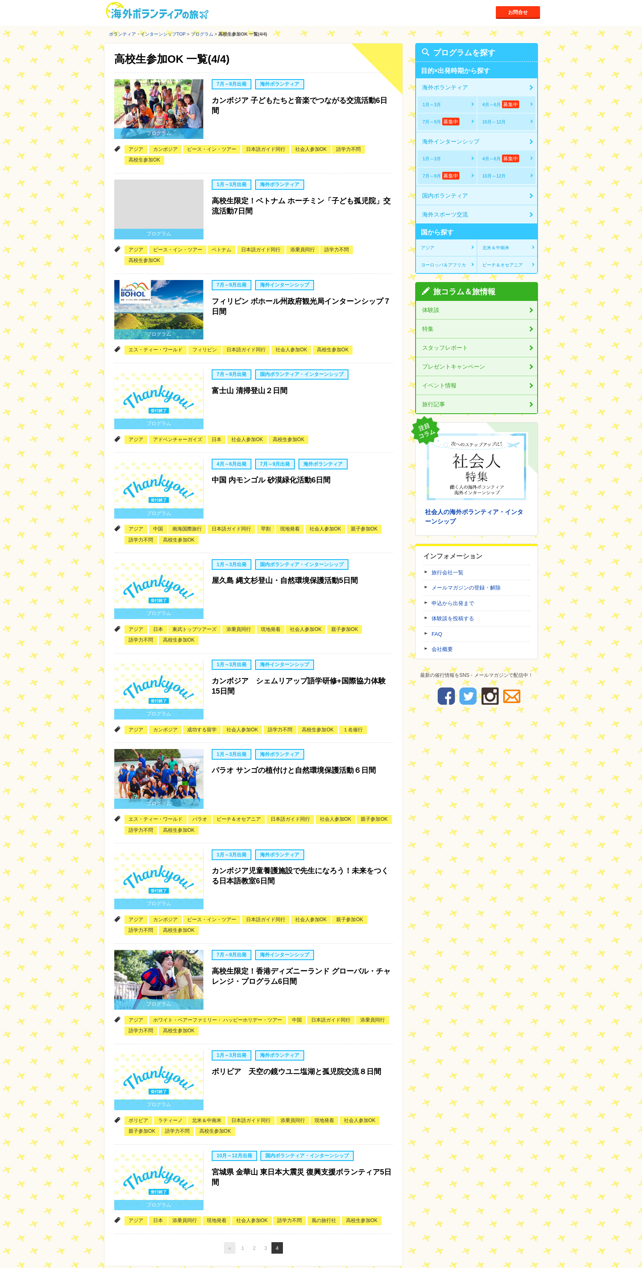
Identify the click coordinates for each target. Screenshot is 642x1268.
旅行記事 (433, 404)
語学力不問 (348, 143)
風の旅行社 (324, 1145)
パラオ (199, 769)
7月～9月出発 (231, 84)
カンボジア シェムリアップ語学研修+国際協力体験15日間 (299, 646)
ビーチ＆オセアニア (239, 769)
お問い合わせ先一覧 (260, 1251)
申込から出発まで (453, 603)
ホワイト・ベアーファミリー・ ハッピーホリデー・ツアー (217, 957)
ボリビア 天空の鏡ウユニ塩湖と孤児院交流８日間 (296, 1007)
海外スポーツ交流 (445, 214)
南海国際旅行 (187, 498)
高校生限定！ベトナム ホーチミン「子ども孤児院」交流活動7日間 (301, 198)
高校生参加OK (144, 154)
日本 (217, 414)
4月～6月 (500, 104)
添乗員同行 (302, 237)
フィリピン (204, 331)
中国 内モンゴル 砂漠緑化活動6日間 (271, 453)
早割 (266, 498)
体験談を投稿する (453, 618)
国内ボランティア (445, 195)
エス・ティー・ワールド (156, 331)
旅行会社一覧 (447, 572)
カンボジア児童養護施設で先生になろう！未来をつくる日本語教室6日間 (300, 824)
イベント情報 (439, 385)
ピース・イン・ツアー (211, 143)
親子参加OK (364, 498)
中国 (158, 498)
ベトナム (221, 237)
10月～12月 (494, 121)
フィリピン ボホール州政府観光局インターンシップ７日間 (301, 292)
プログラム (202, 34)
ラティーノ (170, 1051)
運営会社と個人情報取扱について (330, 1251)
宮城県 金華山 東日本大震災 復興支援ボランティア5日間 (301, 1106)
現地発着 (290, 498)
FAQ (437, 634)
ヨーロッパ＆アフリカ (443, 264)
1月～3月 (432, 104)
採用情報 (388, 1251)
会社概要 (442, 649)
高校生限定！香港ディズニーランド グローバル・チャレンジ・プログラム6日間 (301, 918)
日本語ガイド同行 (265, 143)
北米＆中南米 (207, 1051)
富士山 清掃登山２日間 (249, 370)
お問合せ (517, 12)
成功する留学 (202, 686)
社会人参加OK (311, 143)
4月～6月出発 (231, 439)
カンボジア (165, 143)
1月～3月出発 (231, 178)
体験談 (430, 310)
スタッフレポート (445, 347)
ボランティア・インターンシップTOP (147, 34)
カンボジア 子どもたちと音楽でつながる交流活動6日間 (299, 104)
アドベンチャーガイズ (177, 414)
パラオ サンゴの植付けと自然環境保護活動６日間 (294, 725)
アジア (136, 143)
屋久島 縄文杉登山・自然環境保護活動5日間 (285, 548)
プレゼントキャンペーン (453, 366)
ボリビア (138, 1051)
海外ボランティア (279, 84)
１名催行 (353, 686)
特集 (428, 329)
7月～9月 (441, 121)
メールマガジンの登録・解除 (466, 588)
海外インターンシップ (284, 272)
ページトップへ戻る (508, 1228)
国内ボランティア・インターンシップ (302, 356)
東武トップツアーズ (194, 591)
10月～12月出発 (234, 1087)
